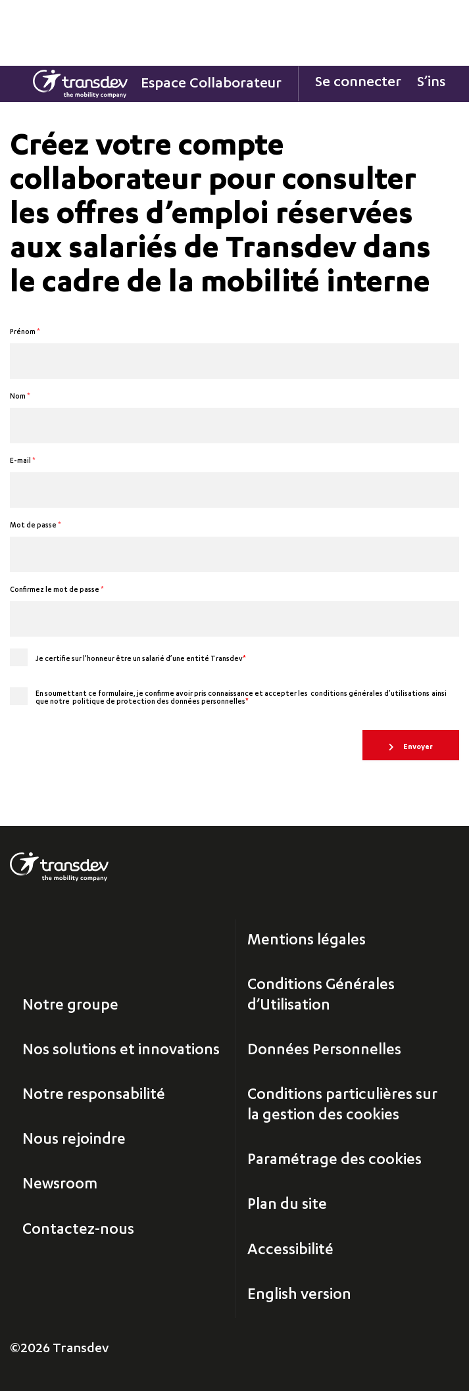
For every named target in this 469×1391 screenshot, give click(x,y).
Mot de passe (35, 526)
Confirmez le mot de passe (57, 591)
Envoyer (417, 747)
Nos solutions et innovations (121, 1051)
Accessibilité (290, 1250)
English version (299, 1295)
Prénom (25, 333)
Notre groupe (70, 1006)
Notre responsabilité (93, 1095)
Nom (20, 397)
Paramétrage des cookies (334, 1160)
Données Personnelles (324, 1051)
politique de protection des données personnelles (160, 702)
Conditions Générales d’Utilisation (321, 996)
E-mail (23, 462)
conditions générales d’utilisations (370, 694)
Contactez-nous (78, 1230)
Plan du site (287, 1205)
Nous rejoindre (74, 1140)
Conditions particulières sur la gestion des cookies (342, 1106)
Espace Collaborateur (211, 84)
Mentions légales (306, 941)
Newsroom (59, 1185)
